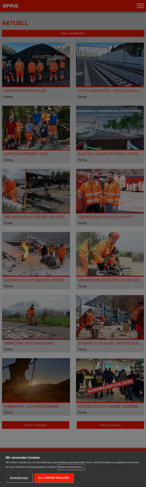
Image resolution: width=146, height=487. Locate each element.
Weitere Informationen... (71, 467)
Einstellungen (19, 477)
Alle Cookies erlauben (53, 477)
